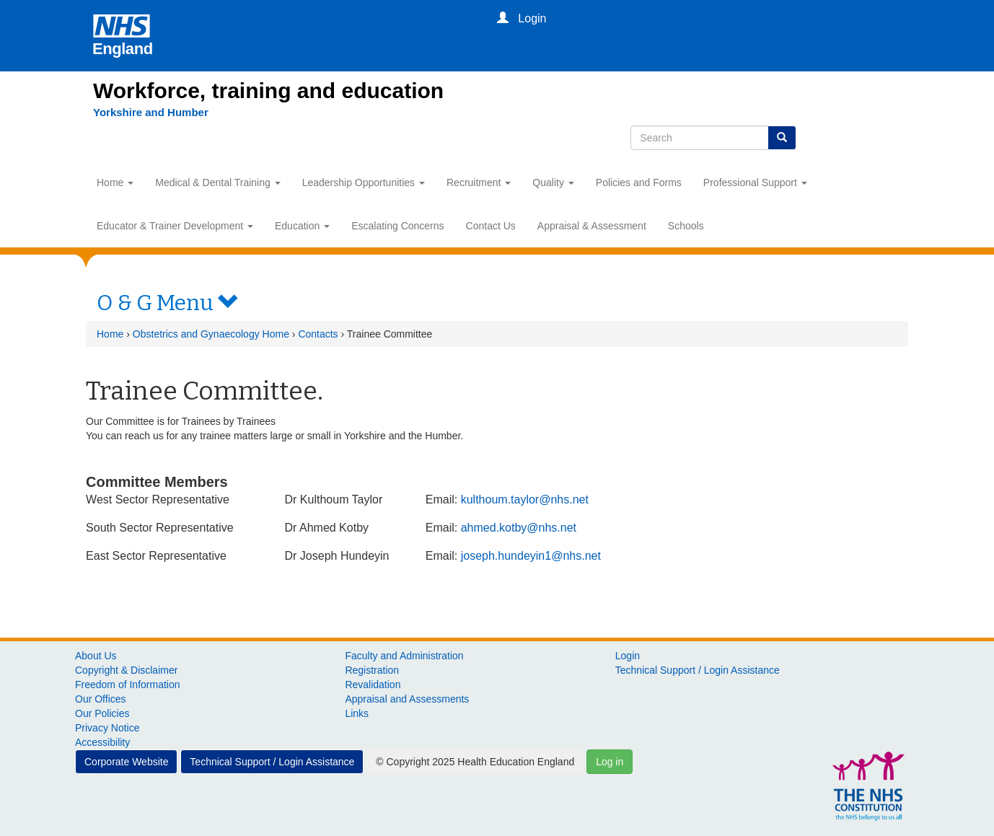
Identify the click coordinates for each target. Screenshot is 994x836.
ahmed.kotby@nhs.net (518, 528)
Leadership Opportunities (363, 182)
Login (627, 655)
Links (357, 713)
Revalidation (372, 684)
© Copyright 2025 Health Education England (475, 761)
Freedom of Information (127, 684)
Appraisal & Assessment (591, 226)
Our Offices (100, 699)
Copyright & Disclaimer (126, 670)
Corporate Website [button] (126, 761)
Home (115, 182)
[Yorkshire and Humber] (150, 112)
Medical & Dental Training (217, 182)
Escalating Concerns (397, 226)
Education (302, 226)
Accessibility (102, 742)
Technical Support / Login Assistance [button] (272, 761)
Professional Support (755, 182)
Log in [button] (609, 761)
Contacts (318, 334)
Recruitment (479, 182)
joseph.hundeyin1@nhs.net (531, 556)
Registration (372, 670)
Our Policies (102, 713)
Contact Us (491, 226)
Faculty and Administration (404, 655)
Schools (686, 226)
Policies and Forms (639, 182)
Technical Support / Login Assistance (697, 670)
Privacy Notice (107, 728)
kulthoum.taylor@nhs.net (525, 499)
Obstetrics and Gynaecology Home (211, 334)
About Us (96, 655)
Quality (552, 182)
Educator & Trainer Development (175, 226)
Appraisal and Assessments (407, 699)
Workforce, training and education (268, 90)
